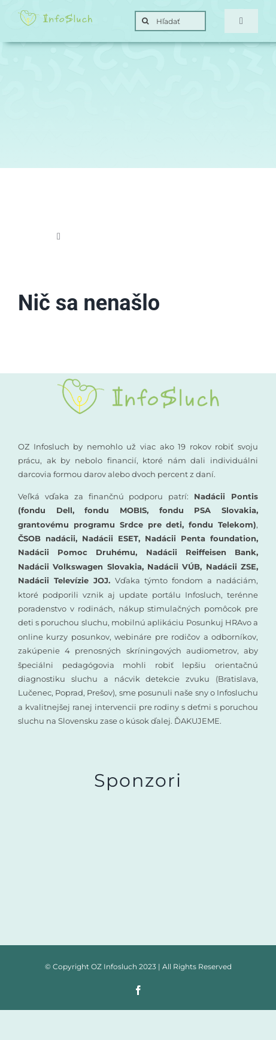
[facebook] (138, 990)
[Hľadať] (170, 21)
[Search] (145, 21)
